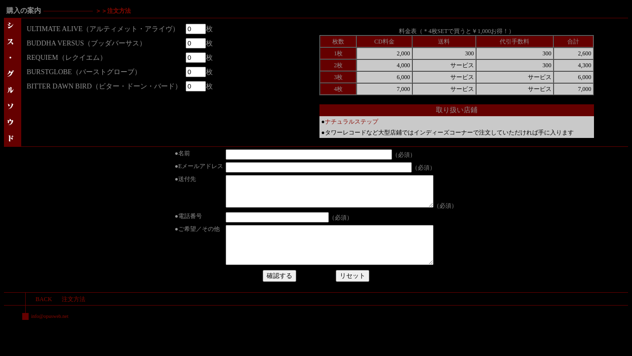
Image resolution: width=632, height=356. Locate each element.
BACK (44, 312)
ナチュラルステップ (351, 121)
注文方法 (73, 312)
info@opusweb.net (50, 329)
